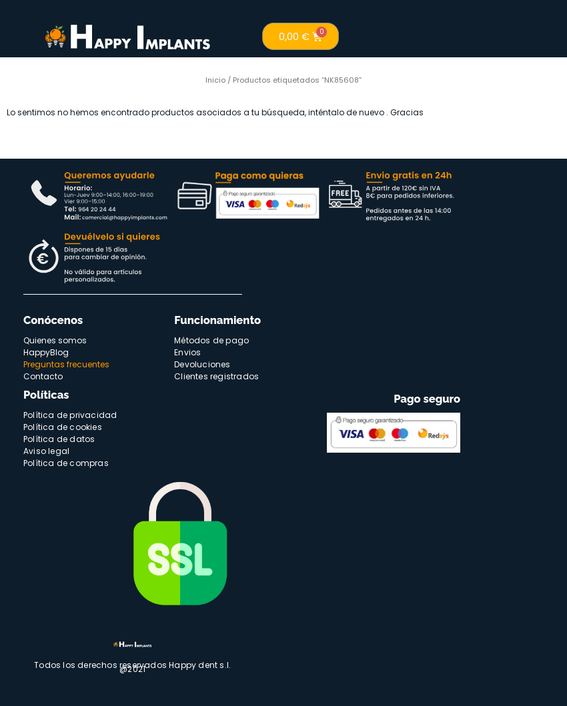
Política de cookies (62, 427)
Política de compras (66, 463)
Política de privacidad (70, 415)
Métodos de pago (211, 340)
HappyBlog (46, 352)
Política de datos (59, 439)
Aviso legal (46, 451)
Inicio (215, 80)
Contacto (43, 376)
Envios (187, 352)
